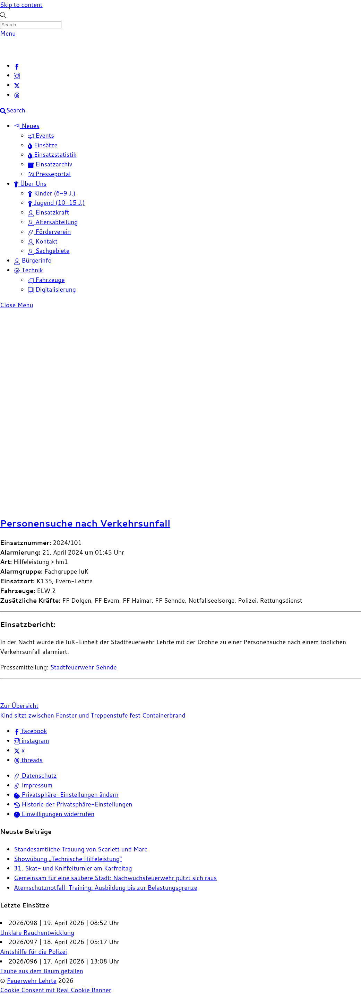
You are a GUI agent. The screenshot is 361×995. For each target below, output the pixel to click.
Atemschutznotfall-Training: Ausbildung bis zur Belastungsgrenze (105, 887)
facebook (30, 731)
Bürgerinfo (33, 260)
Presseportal (49, 174)
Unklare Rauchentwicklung (37, 932)
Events (41, 135)
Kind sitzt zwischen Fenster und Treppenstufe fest (70, 715)
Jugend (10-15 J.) (56, 202)
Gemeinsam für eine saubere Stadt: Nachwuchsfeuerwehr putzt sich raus (115, 878)
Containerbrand (162, 715)
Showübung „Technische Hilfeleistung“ (68, 859)
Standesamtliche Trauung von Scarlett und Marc (80, 849)
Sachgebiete (48, 250)
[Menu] (8, 33)
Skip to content (21, 4)
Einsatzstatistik (52, 154)
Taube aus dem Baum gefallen (41, 971)
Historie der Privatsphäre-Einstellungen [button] (73, 804)
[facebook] (17, 65)
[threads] (17, 94)
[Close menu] (16, 305)
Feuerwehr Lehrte (32, 980)
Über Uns (30, 183)
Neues (27, 125)
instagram (31, 740)
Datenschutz (35, 775)
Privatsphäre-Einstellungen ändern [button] (66, 794)
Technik (28, 270)
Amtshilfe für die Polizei (33, 951)
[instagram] (17, 75)
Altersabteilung (53, 222)
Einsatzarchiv (50, 164)
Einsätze (43, 145)
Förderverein (49, 231)
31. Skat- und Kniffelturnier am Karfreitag (73, 868)
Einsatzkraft (48, 212)
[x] (17, 85)
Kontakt (43, 241)
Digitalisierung (52, 289)
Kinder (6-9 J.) (52, 193)
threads (28, 760)
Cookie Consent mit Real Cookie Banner (55, 990)
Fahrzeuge (46, 279)
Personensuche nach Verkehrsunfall (85, 523)
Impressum (33, 785)
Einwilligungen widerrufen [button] (54, 814)
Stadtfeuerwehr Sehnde (83, 667)
